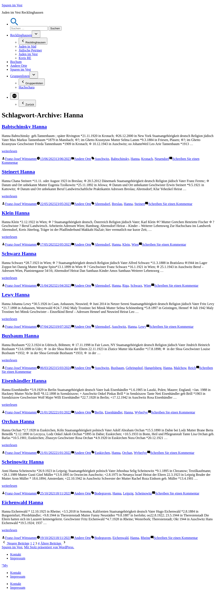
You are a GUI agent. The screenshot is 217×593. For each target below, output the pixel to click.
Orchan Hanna (18, 421)
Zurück (27, 103)
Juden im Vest (28, 54)
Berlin (99, 412)
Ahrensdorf (102, 204)
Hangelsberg (153, 368)
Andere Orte (18, 65)
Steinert (139, 204)
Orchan (127, 453)
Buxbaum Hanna (20, 335)
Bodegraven (102, 493)
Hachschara (27, 87)
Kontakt (15, 554)
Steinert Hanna (18, 171)
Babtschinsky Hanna (24, 126)
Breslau (117, 204)
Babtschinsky (120, 159)
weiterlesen (9, 151)
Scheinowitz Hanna (23, 462)
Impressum (17, 558)
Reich (192, 368)
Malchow (180, 368)
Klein (126, 244)
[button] (14, 24)
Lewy (142, 326)
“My (5, 565)
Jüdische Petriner (30, 50)
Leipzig (128, 493)
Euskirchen (102, 453)
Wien (135, 244)
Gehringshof (134, 368)
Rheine (145, 538)
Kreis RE (25, 58)
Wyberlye (141, 412)
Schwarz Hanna (19, 253)
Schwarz (136, 285)
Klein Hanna (15, 213)
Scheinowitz (143, 493)
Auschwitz (102, 159)
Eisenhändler (113, 412)
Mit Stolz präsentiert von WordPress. (49, 547)
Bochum (16, 62)
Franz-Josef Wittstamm (21, 159)
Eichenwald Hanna (22, 502)
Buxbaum (117, 368)
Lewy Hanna (15, 294)
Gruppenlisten (19, 76)
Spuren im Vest (12, 5)
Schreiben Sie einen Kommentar (170, 204)
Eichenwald (120, 538)
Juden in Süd (27, 46)
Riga (125, 285)
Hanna (135, 159)
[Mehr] (14, 96)
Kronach (147, 159)
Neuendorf (162, 159)
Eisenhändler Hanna (24, 380)
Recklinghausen (21, 35)
